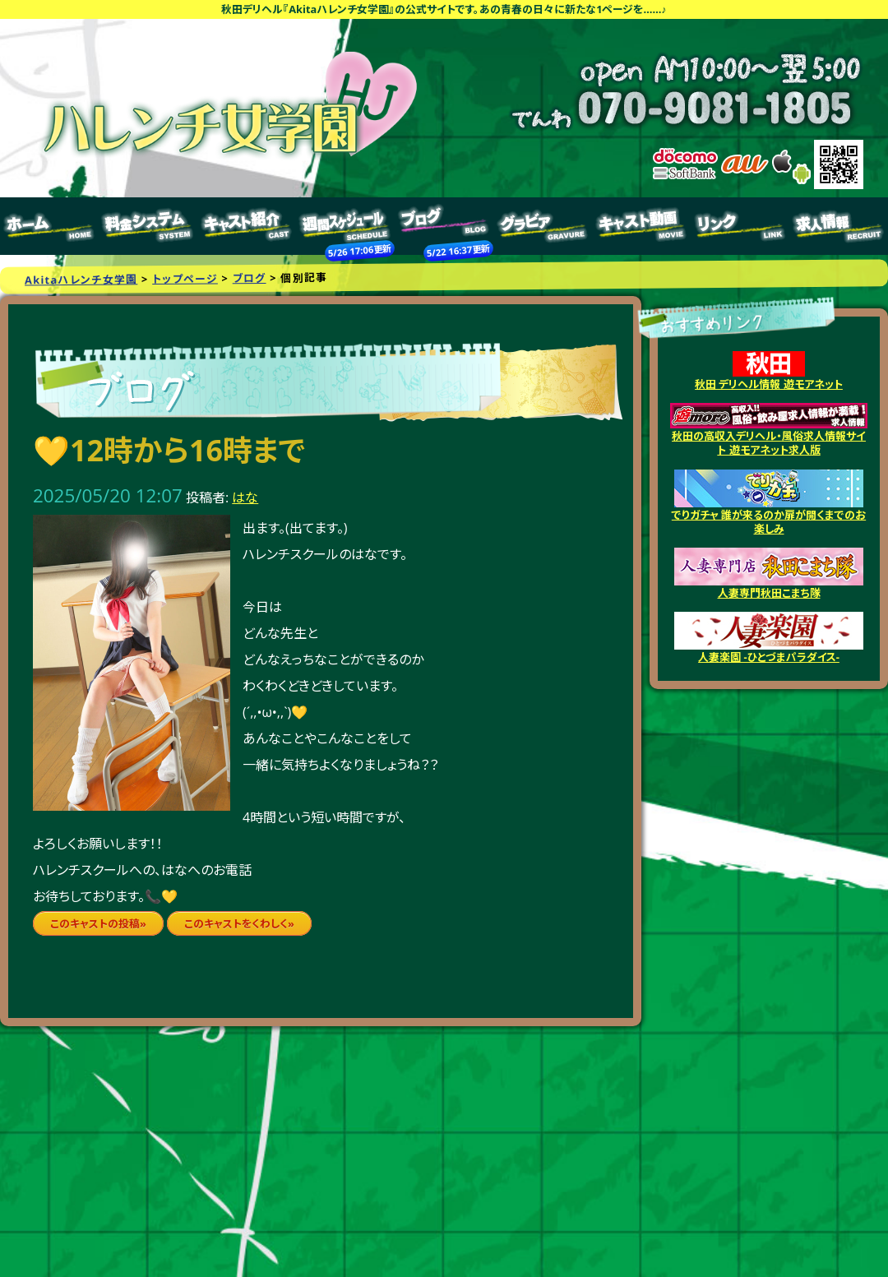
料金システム (148, 226)
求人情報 (838, 226)
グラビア (542, 226)
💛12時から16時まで (169, 450)
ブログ (444, 226)
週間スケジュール (345, 226)
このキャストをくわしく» (239, 923)
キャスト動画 (641, 226)
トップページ (49, 226)
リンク (740, 226)
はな (245, 497)
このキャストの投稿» (98, 923)
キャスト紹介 (246, 226)
